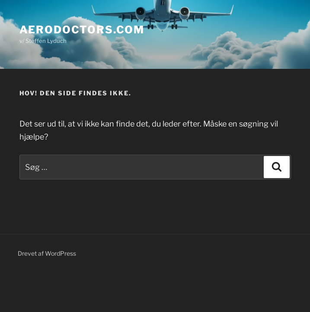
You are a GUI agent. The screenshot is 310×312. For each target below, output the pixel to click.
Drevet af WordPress (47, 253)
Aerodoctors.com (82, 29)
